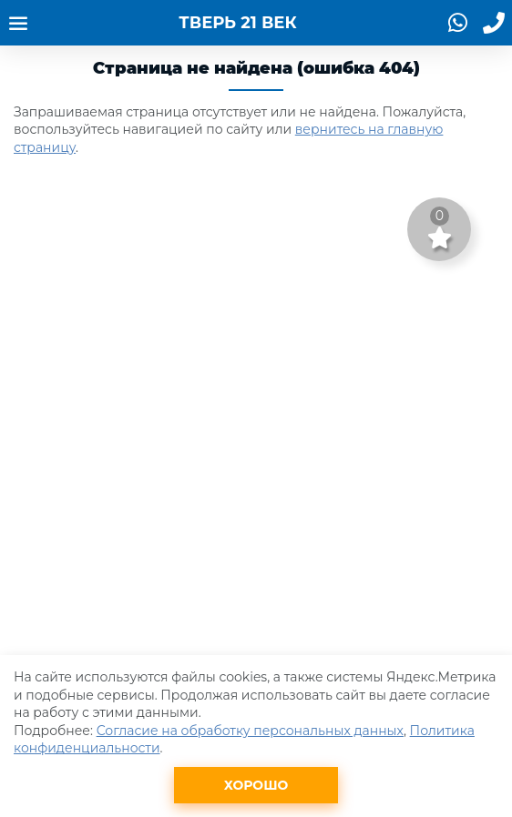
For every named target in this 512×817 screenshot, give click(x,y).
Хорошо (256, 785)
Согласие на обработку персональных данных (250, 730)
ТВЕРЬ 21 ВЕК (237, 23)
